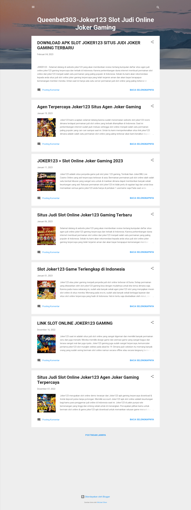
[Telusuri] (158, 7)
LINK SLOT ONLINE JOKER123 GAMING (75, 375)
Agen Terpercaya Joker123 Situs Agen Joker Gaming (89, 158)
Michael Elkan (102, 502)
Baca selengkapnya (142, 142)
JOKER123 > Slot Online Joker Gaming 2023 (80, 212)
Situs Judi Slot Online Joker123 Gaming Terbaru (84, 266)
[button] (152, 42)
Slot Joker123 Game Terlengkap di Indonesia (81, 321)
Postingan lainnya (95, 487)
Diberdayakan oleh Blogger (95, 496)
